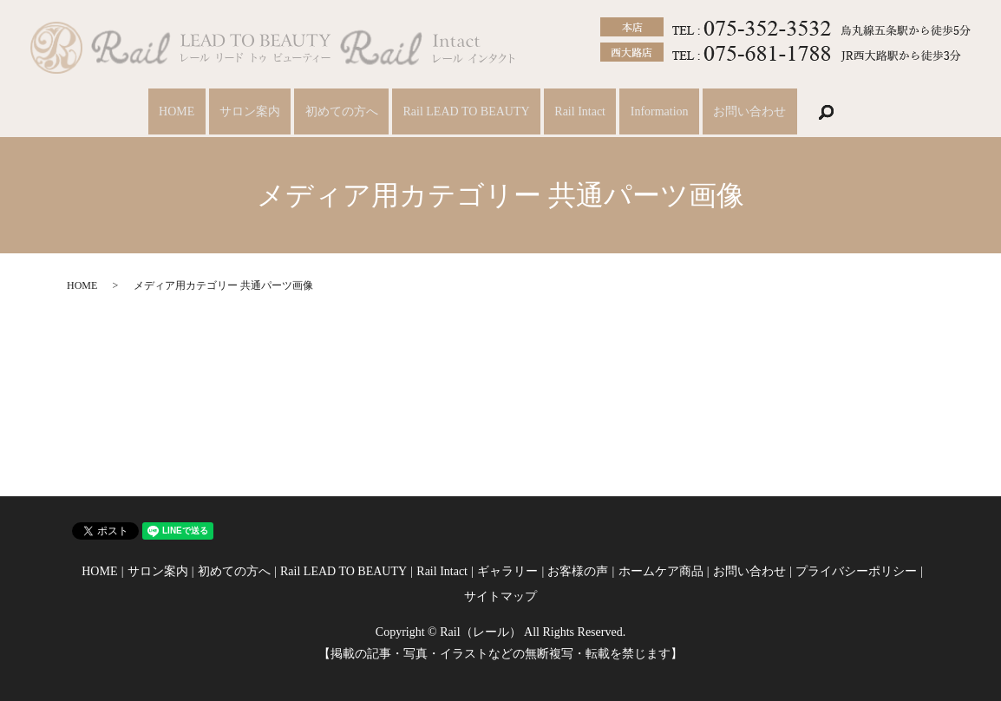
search (845, 112)
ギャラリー (507, 571)
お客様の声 (577, 571)
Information (669, 112)
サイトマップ (500, 596)
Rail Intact (585, 112)
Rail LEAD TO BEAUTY (465, 112)
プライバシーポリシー (856, 571)
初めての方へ (336, 112)
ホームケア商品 (660, 571)
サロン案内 (239, 112)
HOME (161, 112)
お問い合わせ (765, 112)
